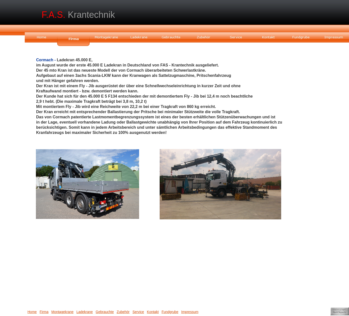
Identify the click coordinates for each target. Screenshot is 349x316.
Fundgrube (170, 312)
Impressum (189, 312)
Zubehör (123, 312)
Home (32, 312)
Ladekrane (84, 312)
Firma (44, 312)
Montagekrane (62, 312)
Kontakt (153, 312)
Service (138, 312)
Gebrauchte (105, 312)
